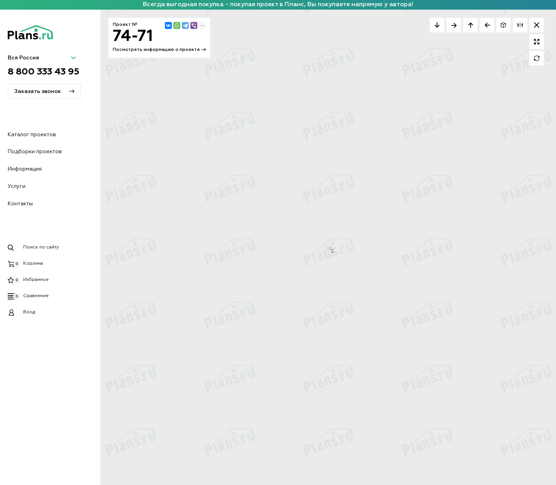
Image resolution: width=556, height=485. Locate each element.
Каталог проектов (32, 134)
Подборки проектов (35, 151)
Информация (25, 169)
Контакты (20, 203)
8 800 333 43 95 (44, 71)
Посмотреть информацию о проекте (159, 49)
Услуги (16, 186)
